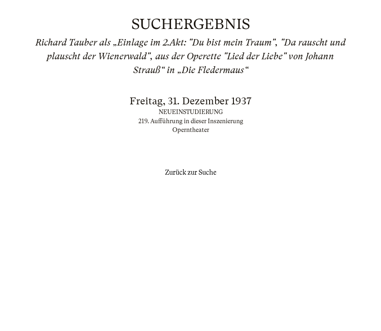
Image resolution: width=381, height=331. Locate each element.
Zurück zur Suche (190, 172)
